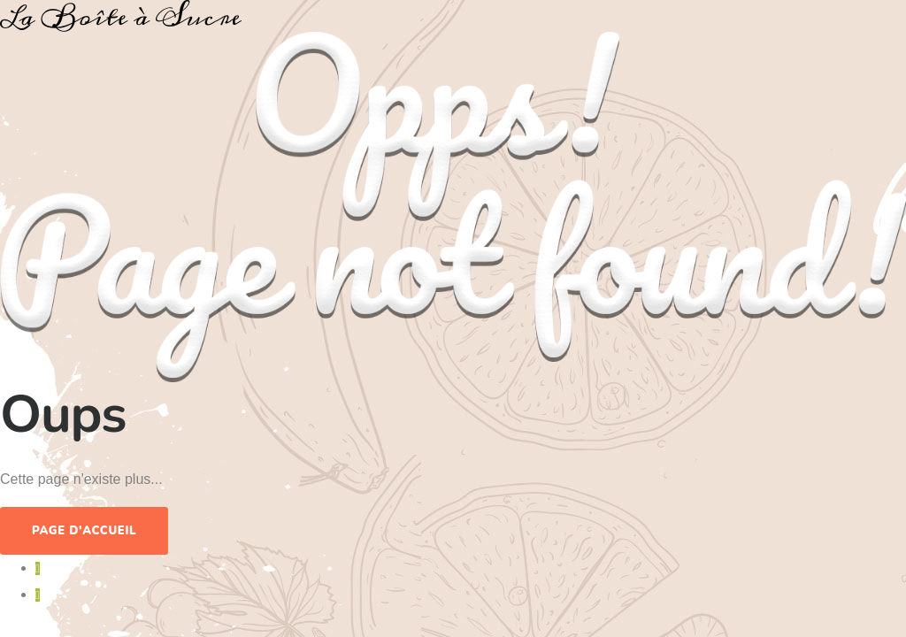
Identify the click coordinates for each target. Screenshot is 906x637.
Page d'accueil (84, 531)
